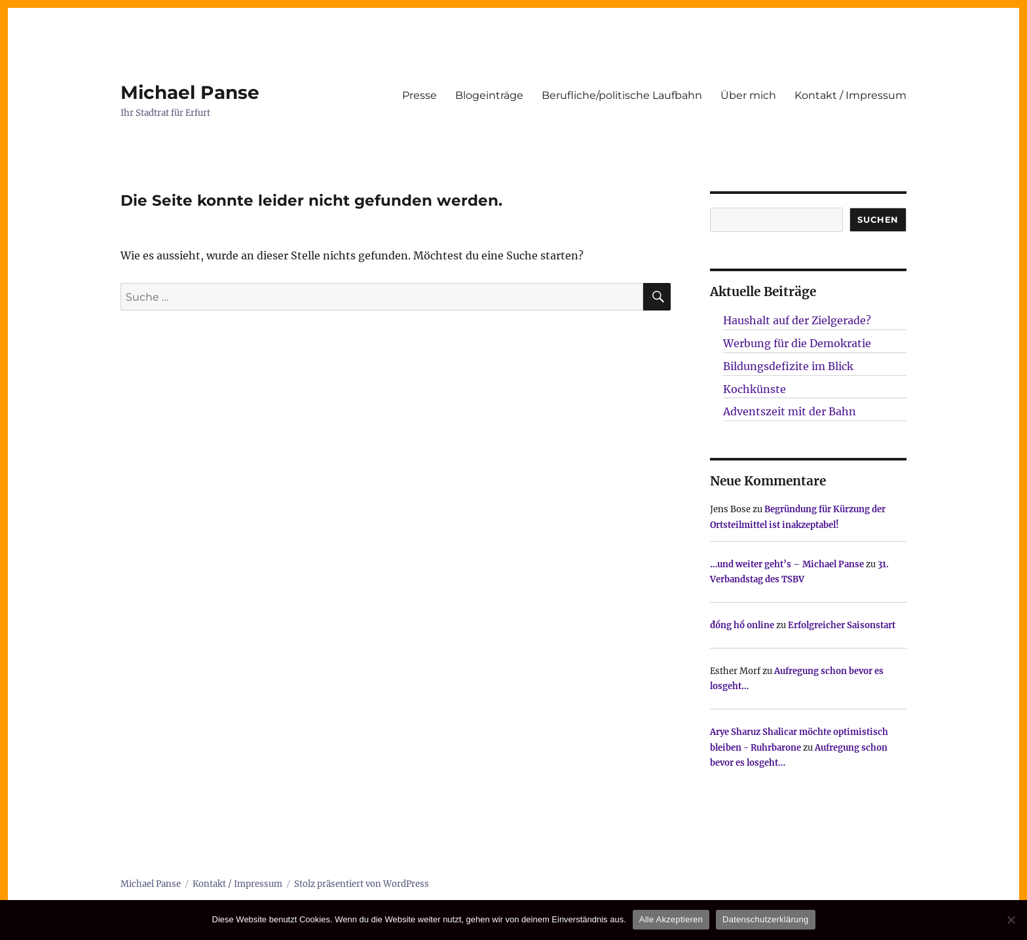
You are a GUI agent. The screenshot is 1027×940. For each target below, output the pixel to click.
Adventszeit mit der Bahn (789, 411)
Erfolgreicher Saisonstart (841, 625)
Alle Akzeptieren (671, 919)
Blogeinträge (489, 95)
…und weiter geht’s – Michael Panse (787, 564)
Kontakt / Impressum (850, 95)
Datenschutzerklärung (765, 919)
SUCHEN (878, 219)
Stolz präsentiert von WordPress (361, 884)
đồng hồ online (742, 625)
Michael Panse (190, 92)
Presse (419, 95)
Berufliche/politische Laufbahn (622, 95)
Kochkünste (754, 389)
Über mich (748, 95)
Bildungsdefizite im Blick (788, 366)
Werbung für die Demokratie (797, 343)
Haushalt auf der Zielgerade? (797, 320)
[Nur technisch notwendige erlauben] (1010, 919)
